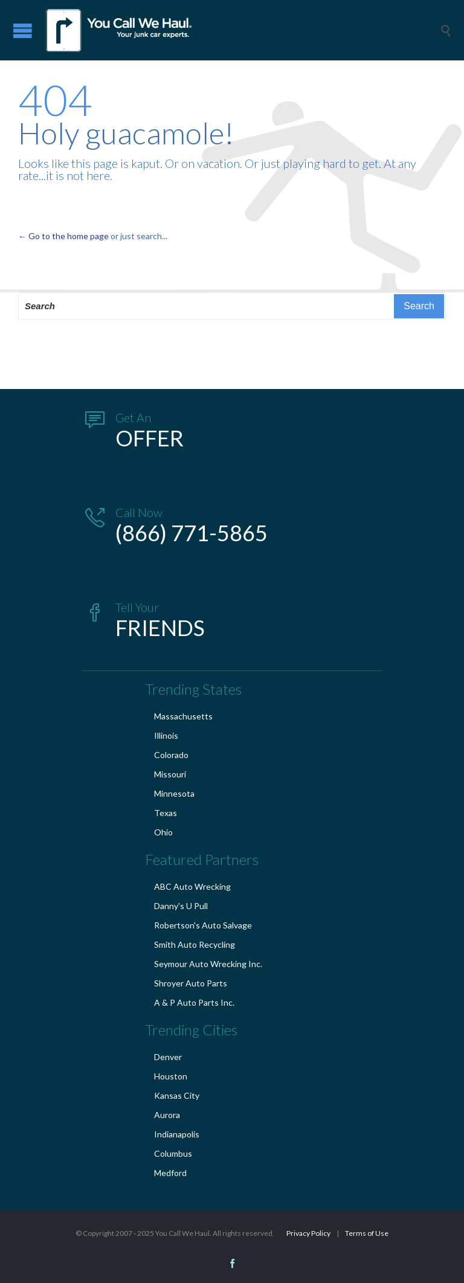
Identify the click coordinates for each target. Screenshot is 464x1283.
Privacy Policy (308, 1233)
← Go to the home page (63, 236)
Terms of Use (366, 1233)
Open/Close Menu (22, 30)
